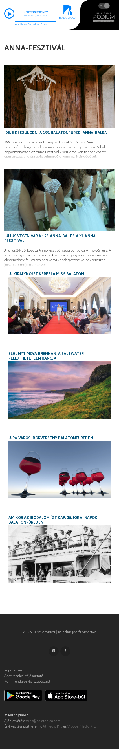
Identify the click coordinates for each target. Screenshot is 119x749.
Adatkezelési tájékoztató (23, 676)
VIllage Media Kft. (81, 726)
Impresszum (13, 670)
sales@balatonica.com (43, 721)
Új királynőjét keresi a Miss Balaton (46, 274)
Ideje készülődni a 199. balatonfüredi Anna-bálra (55, 133)
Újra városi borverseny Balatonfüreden (50, 438)
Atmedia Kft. (52, 726)
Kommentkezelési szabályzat (27, 681)
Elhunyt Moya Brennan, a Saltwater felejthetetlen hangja (46, 356)
